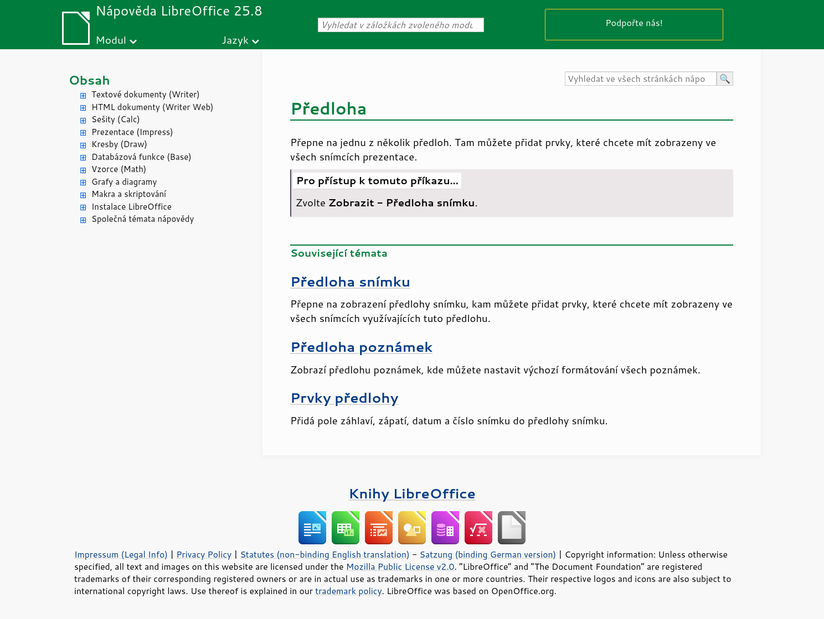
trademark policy (348, 591)
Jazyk (235, 39)
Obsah (89, 80)
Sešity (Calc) (115, 119)
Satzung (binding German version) (488, 554)
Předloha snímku (350, 281)
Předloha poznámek (361, 346)
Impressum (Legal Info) (121, 554)
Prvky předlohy (344, 397)
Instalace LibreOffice (131, 206)
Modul (110, 39)
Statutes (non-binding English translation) (324, 554)
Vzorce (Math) (118, 169)
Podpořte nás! (634, 22)
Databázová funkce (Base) (141, 157)
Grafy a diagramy (124, 182)
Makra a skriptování (128, 194)
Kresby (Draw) (119, 144)
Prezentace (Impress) (132, 132)
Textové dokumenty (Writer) (145, 94)
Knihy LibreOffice (412, 493)
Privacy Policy (203, 554)
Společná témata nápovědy (142, 219)
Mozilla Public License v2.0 (400, 566)
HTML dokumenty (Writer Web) (152, 107)
